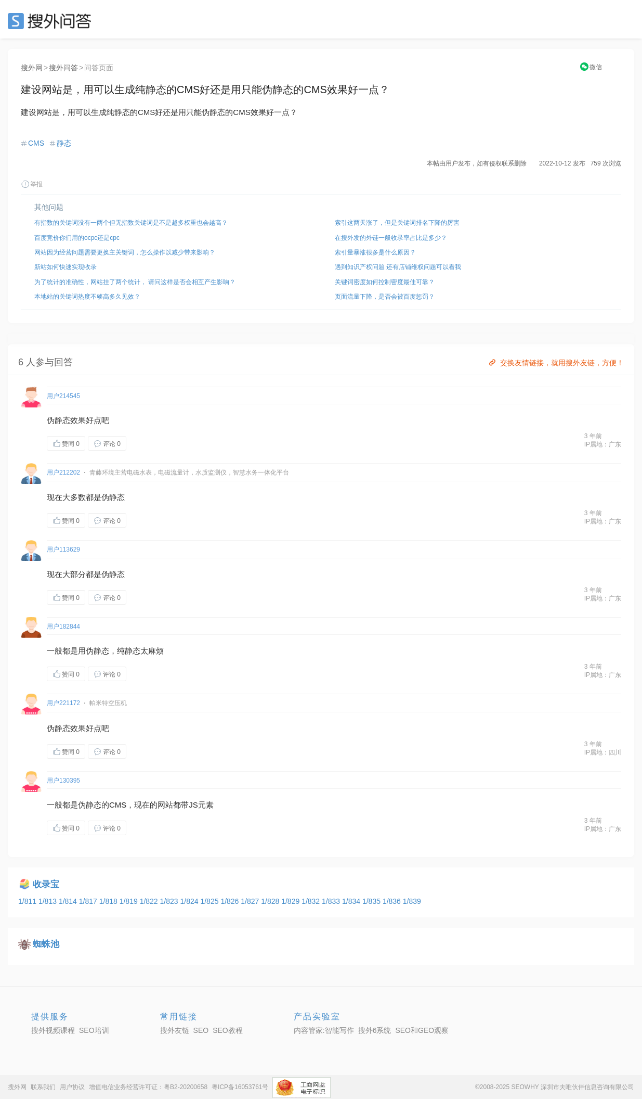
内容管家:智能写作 (324, 1030)
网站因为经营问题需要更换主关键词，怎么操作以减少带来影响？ (124, 252)
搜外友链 (174, 1030)
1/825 (210, 901)
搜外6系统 (374, 1030)
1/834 (352, 901)
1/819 (130, 901)
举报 (32, 184)
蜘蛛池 (46, 944)
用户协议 (72, 1087)
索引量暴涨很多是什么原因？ (375, 252)
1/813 (48, 901)
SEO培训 (94, 1030)
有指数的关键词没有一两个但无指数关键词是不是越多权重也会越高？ (131, 222)
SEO (52, 20)
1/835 (372, 901)
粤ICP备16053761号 (240, 1087)
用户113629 (63, 549)
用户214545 (63, 396)
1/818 (109, 901)
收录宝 (46, 884)
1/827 (251, 901)
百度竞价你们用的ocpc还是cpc (77, 237)
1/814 (69, 901)
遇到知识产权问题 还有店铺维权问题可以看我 (398, 267)
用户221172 (63, 703)
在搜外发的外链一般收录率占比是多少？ (391, 237)
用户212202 (63, 472)
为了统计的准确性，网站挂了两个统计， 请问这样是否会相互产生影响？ (134, 282)
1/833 (332, 901)
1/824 (190, 901)
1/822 (150, 901)
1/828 (271, 901)
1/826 (230, 901)
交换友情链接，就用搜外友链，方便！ (555, 363)
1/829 (291, 901)
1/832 (312, 901)
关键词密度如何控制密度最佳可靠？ (385, 282)
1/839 (412, 901)
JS (193, 804)
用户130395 (63, 780)
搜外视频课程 (53, 1030)
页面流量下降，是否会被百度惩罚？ (385, 296)
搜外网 (32, 67)
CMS (36, 143)
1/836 (393, 901)
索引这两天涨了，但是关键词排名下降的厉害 (397, 222)
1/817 (89, 901)
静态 (64, 143)
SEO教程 (228, 1030)
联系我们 (43, 1087)
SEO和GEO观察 (422, 1030)
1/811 (28, 901)
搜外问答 (63, 67)
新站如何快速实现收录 (65, 267)
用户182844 (63, 626)
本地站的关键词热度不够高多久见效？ (87, 296)
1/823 (170, 901)
